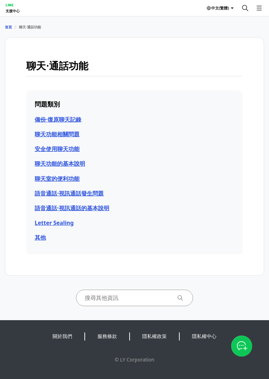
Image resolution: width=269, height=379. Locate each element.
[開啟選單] (259, 8)
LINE (10, 4)
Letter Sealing (54, 223)
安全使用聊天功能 (57, 149)
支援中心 (13, 10)
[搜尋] (245, 8)
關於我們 (62, 336)
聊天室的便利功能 (57, 178)
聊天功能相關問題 (57, 134)
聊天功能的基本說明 (60, 163)
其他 (40, 237)
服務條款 (107, 336)
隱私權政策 (154, 336)
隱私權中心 (204, 336)
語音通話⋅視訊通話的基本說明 (72, 208)
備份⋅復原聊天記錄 (58, 119)
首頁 (8, 27)
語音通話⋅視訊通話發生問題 (69, 193)
